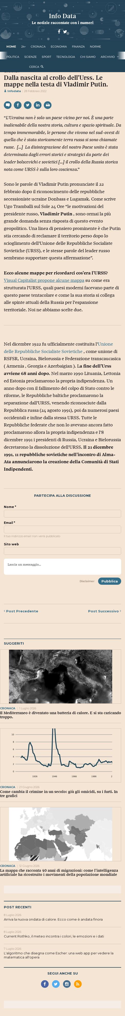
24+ (23, 46)
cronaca (38, 46)
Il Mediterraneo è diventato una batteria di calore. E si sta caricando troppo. (60, 715)
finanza (78, 46)
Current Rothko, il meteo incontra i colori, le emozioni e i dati (54, 936)
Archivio (108, 57)
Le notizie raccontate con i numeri (62, 22)
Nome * (10, 507)
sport (46, 57)
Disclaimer (87, 581)
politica (12, 57)
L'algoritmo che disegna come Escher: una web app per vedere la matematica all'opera (58, 955)
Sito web (11, 544)
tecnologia (65, 57)
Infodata (12, 91)
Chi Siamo (88, 57)
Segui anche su (62, 973)
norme (95, 46)
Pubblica (109, 581)
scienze (30, 57)
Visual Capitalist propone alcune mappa (44, 280)
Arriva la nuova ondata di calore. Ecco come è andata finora (53, 919)
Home (11, 46)
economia (59, 46)
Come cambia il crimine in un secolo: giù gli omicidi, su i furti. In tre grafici (59, 793)
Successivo (104, 611)
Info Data (62, 16)
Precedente (21, 611)
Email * (9, 522)
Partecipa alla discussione (62, 496)
